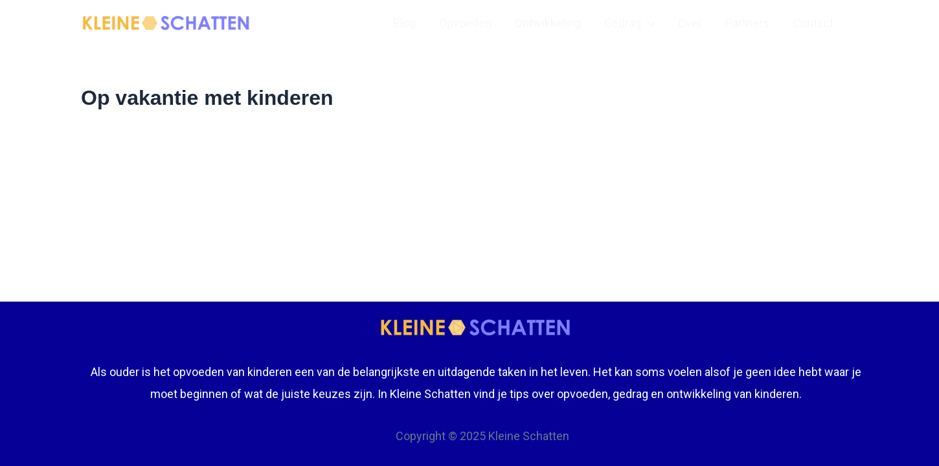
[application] (648, 23)
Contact (813, 23)
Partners (747, 23)
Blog (404, 23)
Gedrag (629, 23)
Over (690, 23)
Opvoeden (465, 23)
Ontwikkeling (548, 23)
